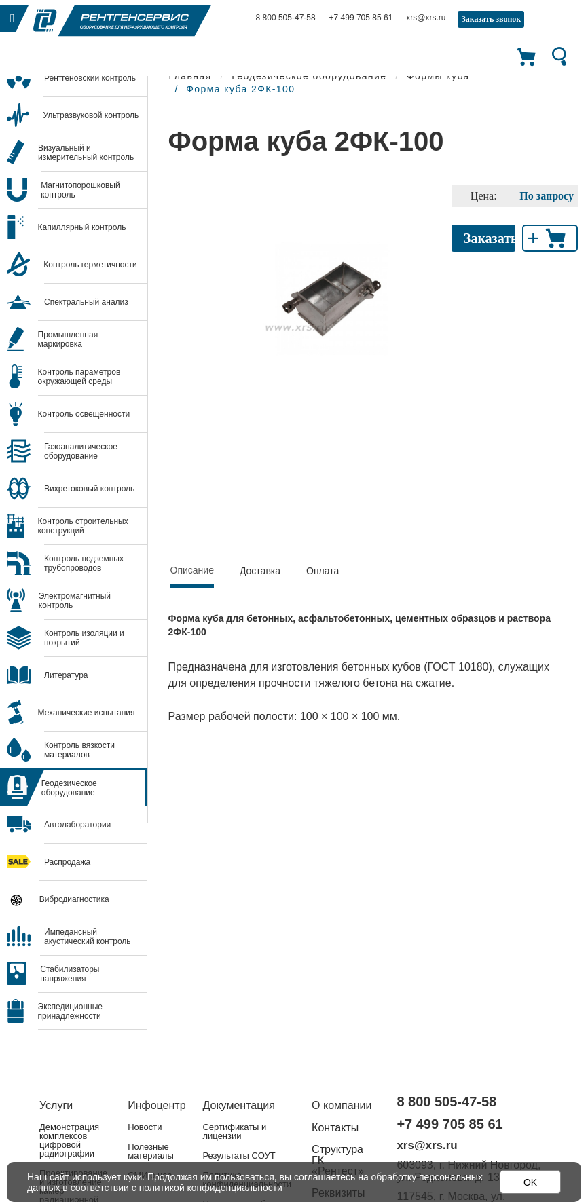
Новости (145, 1127)
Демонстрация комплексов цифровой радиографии (69, 1140)
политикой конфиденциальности (211, 1187)
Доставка (260, 570)
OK (530, 1182)
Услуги (56, 1105)
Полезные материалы (151, 1151)
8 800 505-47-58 (286, 17)
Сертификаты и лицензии (234, 1131)
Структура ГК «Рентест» (338, 1160)
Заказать (490, 238)
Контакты (335, 1127)
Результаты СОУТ (238, 1155)
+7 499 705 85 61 (361, 17)
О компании (341, 1105)
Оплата (322, 570)
